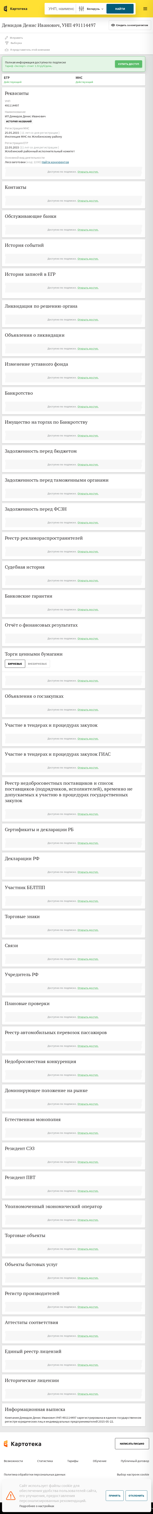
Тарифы (73, 1461)
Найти (120, 9)
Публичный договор (135, 1461)
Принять (114, 1495)
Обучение (99, 1461)
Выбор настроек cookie (133, 1474)
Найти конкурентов (55, 162)
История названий (19, 121)
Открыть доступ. (88, 171)
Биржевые (15, 663)
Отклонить (136, 1495)
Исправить (14, 37)
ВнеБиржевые (37, 663)
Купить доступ (128, 64)
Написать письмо (132, 1443)
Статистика (45, 1461)
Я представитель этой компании (27, 49)
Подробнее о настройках (36, 1506)
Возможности (13, 1461)
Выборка (13, 43)
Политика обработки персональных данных (34, 1474)
